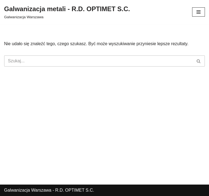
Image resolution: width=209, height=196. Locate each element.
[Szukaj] (98, 61)
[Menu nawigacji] (198, 12)
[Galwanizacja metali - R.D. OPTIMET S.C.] (67, 12)
